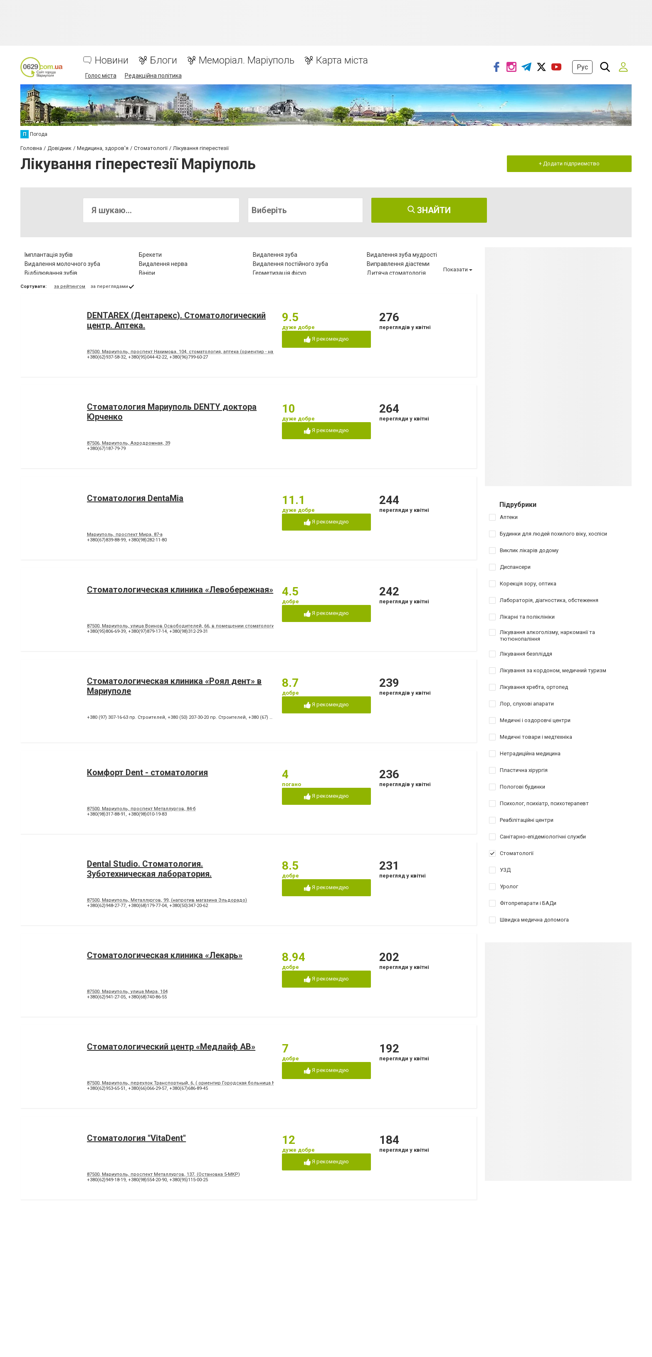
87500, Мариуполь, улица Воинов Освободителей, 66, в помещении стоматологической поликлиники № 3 (210, 626)
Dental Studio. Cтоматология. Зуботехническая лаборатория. (149, 869)
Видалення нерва (163, 264)
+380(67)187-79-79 (106, 448)
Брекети (150, 254)
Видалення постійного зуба (290, 264)
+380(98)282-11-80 (147, 540)
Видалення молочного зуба (62, 264)
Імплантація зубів (49, 254)
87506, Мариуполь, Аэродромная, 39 (128, 443)
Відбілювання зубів (51, 273)
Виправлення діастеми (398, 264)
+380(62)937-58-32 (106, 357)
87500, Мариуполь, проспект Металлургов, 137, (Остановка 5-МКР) (163, 1174)
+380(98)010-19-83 (147, 814)
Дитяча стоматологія (396, 273)
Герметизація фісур (279, 273)
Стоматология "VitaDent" (136, 1138)
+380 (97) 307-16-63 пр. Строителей (126, 717)
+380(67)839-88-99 (106, 540)
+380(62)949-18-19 (106, 1179)
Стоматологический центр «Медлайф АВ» (171, 1047)
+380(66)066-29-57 (147, 1088)
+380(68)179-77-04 (147, 905)
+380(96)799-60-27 (188, 357)
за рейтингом (69, 286)
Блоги (163, 60)
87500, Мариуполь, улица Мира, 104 (127, 991)
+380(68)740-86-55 (147, 997)
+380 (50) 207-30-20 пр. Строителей (207, 717)
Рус (582, 67)
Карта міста (342, 60)
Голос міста (100, 75)
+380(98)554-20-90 (147, 1179)
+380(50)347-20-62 (188, 905)
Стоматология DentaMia (135, 498)
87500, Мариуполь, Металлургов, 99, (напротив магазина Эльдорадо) (167, 900)
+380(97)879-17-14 (147, 631)
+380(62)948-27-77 (106, 905)
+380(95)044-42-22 (147, 357)
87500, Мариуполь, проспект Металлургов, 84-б (141, 808)
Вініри (147, 273)
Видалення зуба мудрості (402, 254)
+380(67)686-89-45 (188, 1088)
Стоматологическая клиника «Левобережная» (180, 590)
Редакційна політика (153, 75)
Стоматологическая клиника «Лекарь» (164, 955)
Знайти (429, 210)
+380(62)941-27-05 (106, 997)
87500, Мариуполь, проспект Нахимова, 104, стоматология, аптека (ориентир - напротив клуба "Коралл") (207, 351)
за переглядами (109, 286)
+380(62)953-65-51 (106, 1088)
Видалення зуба (275, 254)
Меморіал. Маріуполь (246, 60)
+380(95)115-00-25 (188, 1179)
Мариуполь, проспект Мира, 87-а (125, 534)
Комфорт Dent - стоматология (147, 772)
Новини (111, 60)
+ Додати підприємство (569, 163)
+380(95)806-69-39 (106, 631)
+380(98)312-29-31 (188, 631)
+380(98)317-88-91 (106, 814)
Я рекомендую (326, 339)
